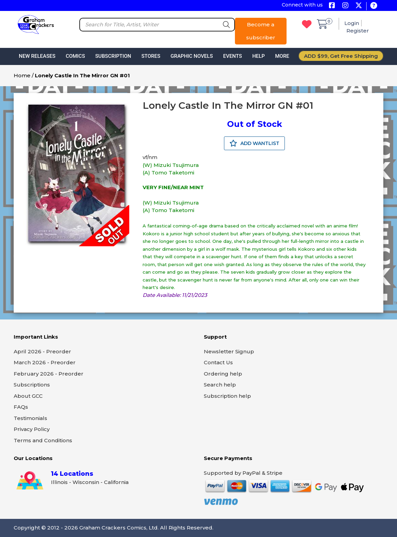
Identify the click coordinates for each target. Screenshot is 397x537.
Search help (220, 384)
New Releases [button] (37, 56)
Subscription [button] (113, 56)
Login (351, 23)
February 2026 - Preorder (48, 373)
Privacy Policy (32, 429)
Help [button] (258, 56)
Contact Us (218, 362)
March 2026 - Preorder (45, 362)
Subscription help (227, 396)
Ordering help (223, 373)
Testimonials (30, 418)
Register (357, 30)
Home (22, 75)
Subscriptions (32, 384)
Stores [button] (150, 56)
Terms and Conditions (43, 440)
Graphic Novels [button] (192, 56)
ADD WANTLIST (254, 143)
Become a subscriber (260, 31)
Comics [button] (75, 56)
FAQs (21, 407)
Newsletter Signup (229, 351)
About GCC (28, 396)
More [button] (282, 56)
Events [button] (232, 56)
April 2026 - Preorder (42, 351)
